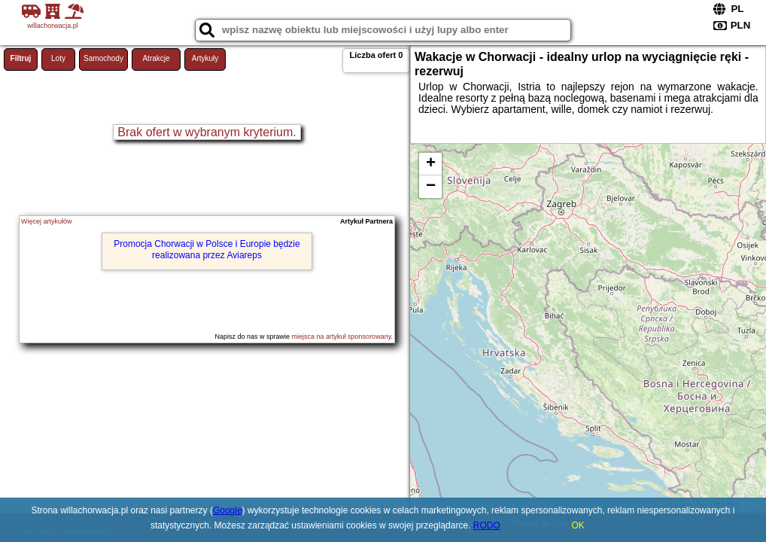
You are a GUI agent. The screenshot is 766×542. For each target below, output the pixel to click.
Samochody (103, 58)
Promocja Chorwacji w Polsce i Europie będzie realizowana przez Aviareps (206, 249)
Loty (58, 58)
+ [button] (431, 164)
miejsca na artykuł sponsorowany (341, 336)
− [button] (431, 186)
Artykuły (205, 58)
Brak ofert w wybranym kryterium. (206, 132)
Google (227, 510)
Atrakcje (155, 58)
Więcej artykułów (46, 221)
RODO (486, 525)
